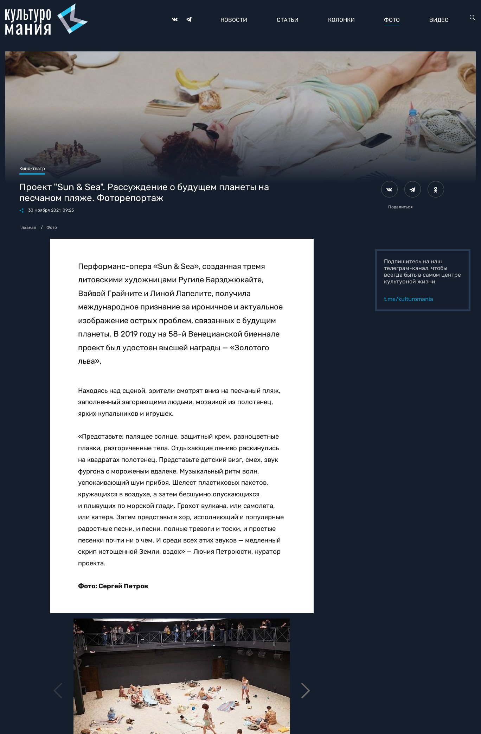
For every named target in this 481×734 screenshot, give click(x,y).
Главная (27, 227)
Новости (233, 20)
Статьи (288, 20)
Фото (392, 20)
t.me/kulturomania (408, 299)
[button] (305, 690)
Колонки (341, 20)
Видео (439, 20)
